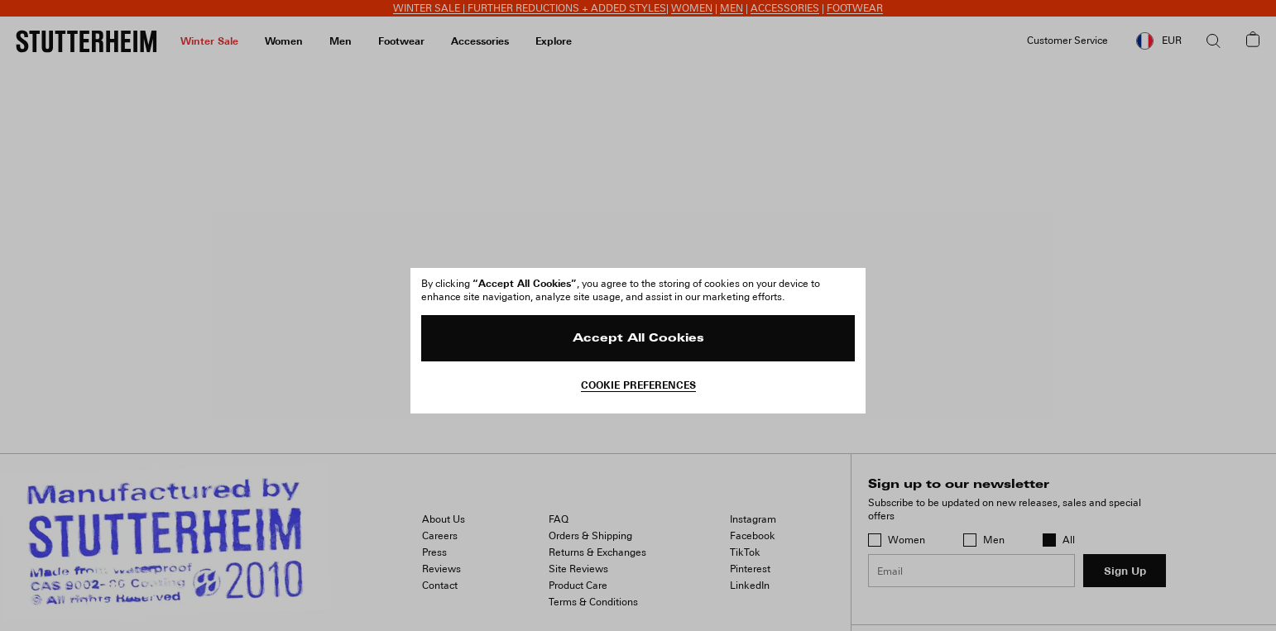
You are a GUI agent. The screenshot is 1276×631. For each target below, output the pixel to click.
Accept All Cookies (638, 338)
